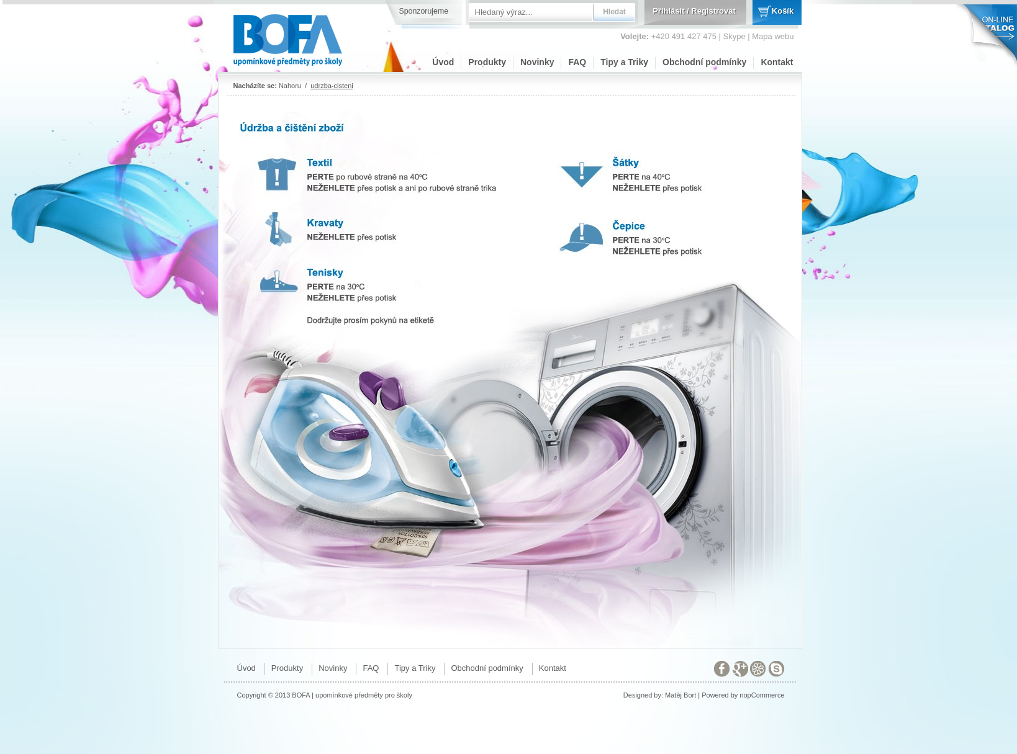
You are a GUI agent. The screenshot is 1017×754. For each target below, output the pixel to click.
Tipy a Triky (624, 62)
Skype (734, 36)
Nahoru (290, 85)
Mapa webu (772, 36)
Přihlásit (668, 11)
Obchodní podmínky (704, 62)
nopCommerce (761, 695)
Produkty (487, 62)
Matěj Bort (680, 695)
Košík (782, 11)
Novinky (537, 62)
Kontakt (777, 62)
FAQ (577, 62)
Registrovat (713, 11)
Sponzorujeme (424, 11)
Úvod (443, 62)
